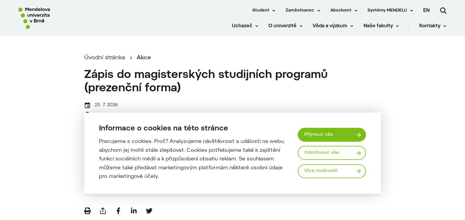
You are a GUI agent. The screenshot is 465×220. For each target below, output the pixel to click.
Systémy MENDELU (387, 11)
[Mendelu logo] (53, 18)
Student (260, 11)
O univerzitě (283, 26)
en (426, 10)
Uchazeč (242, 26)
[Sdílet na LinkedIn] (133, 211)
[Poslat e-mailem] (103, 211)
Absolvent (340, 11)
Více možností (320, 171)
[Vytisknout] (87, 211)
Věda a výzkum (330, 26)
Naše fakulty (378, 26)
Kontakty (430, 26)
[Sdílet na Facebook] (118, 211)
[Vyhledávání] (443, 10)
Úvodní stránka (104, 58)
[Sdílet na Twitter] (149, 211)
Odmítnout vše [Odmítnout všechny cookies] (321, 152)
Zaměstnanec (300, 11)
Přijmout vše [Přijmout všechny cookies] (318, 134)
